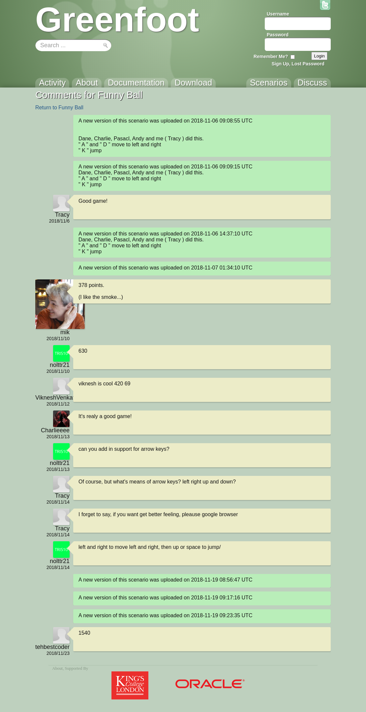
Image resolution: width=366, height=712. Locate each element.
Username (278, 14)
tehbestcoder (52, 647)
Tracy (62, 214)
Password (278, 34)
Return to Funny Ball (59, 107)
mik (65, 332)
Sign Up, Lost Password (298, 63)
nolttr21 (60, 365)
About (57, 668)
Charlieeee (55, 430)
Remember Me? (271, 56)
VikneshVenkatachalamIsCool (52, 397)
